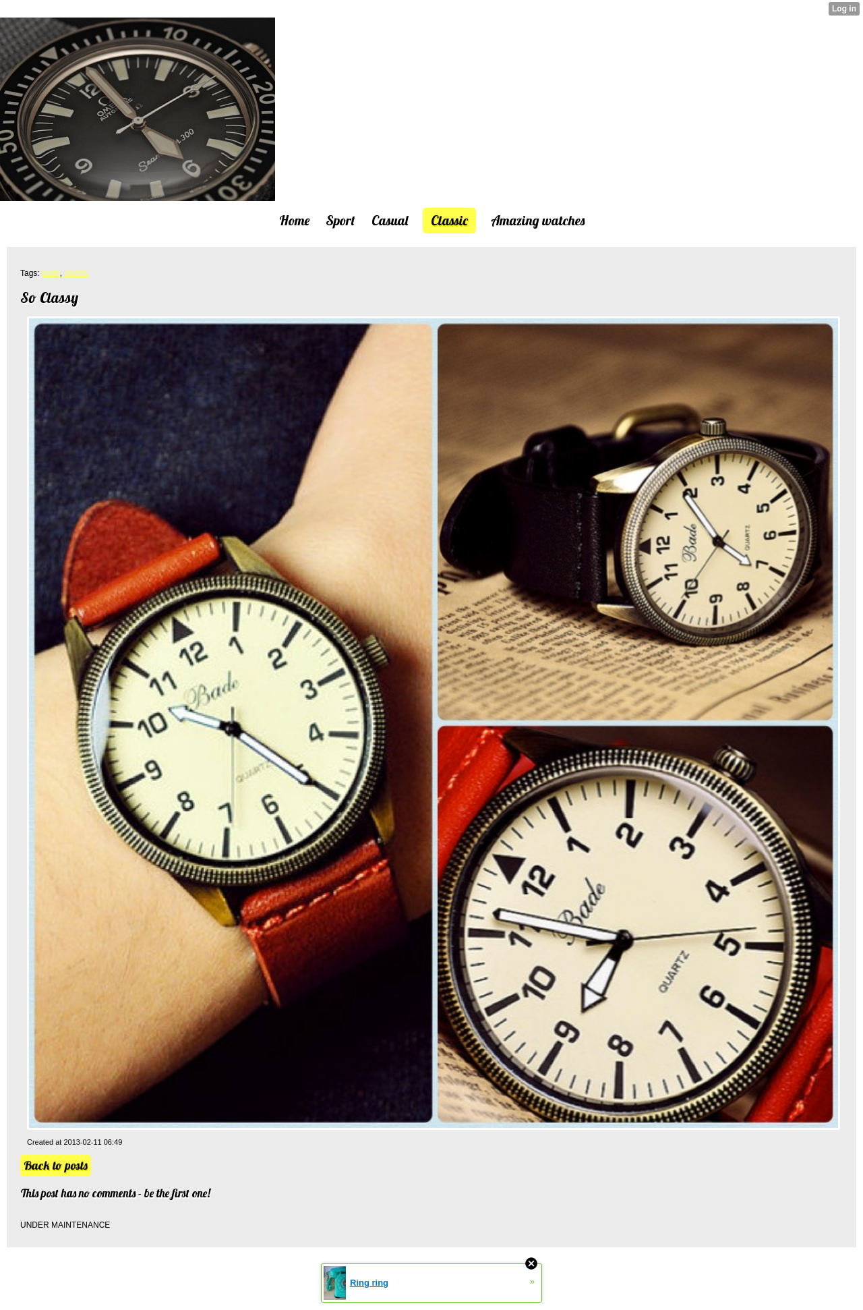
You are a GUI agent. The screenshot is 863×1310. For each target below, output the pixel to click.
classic (76, 273)
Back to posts (56, 1165)
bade (51, 273)
